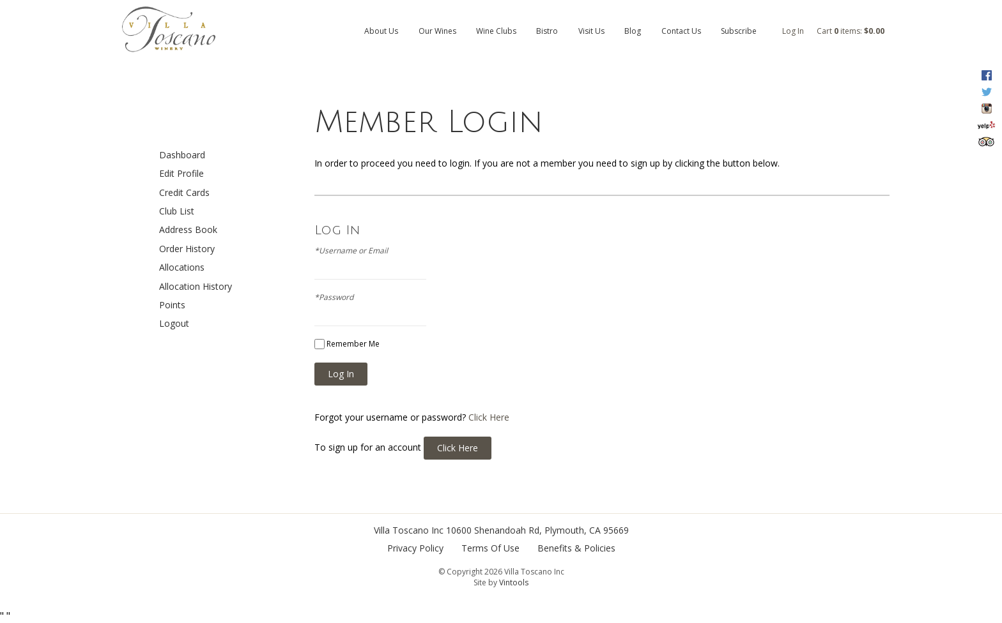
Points (172, 305)
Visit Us (591, 31)
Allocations (181, 267)
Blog (632, 31)
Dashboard (182, 155)
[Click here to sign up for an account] (457, 448)
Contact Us (681, 31)
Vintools (513, 582)
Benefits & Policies (576, 548)
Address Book (188, 229)
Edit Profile (181, 173)
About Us (381, 31)
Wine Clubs (496, 31)
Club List (176, 211)
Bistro (547, 31)
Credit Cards (184, 192)
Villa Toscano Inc (408, 530)
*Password (333, 297)
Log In (793, 31)
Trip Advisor (986, 142)
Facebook (986, 75)
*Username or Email (351, 251)
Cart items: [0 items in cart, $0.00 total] (850, 31)
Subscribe (739, 31)
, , (537, 530)
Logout (174, 323)
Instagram (986, 108)
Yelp (986, 125)
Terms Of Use (490, 548)
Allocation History (195, 286)
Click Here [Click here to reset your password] (488, 417)
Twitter (986, 92)
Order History (187, 249)
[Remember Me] (319, 344)
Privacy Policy (415, 548)
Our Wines (437, 31)
